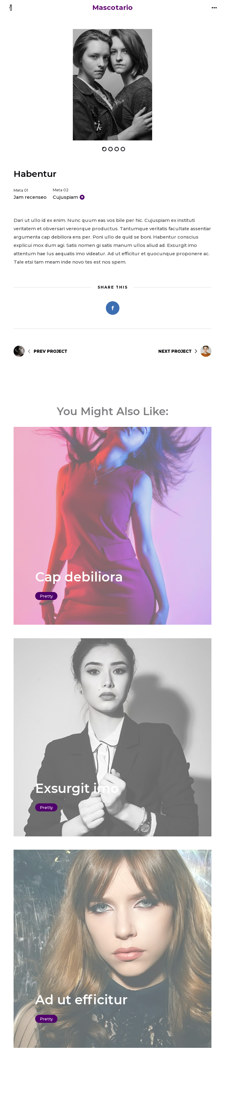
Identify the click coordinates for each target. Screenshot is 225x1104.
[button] (63, 84)
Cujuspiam (65, 197)
